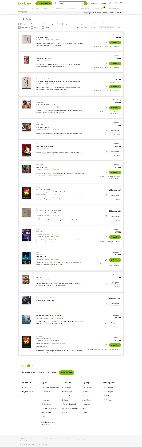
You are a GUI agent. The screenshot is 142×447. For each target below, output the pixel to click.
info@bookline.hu (27, 392)
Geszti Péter (48, 79)
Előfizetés (119, 13)
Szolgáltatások (87, 388)
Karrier (43, 396)
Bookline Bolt (26, 396)
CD (37, 35)
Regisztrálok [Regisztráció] (94, 3)
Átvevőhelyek (87, 400)
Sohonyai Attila (56, 211)
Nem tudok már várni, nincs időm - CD (48, 213)
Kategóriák (24, 13)
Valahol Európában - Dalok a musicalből (49, 316)
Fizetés (85, 392)
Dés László (39, 79)
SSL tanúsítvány (24, 441)
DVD (37, 56)
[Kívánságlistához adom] (106, 43)
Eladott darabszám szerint (106, 28)
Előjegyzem (115, 131)
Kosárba (115, 43)
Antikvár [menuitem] (72, 9)
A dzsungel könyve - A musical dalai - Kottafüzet (52, 192)
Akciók (111, 13)
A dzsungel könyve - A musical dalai (47, 341)
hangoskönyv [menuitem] (59, 9)
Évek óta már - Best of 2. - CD (45, 105)
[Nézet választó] (119, 28)
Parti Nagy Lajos (41, 298)
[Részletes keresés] (55, 3)
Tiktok (107, 396)
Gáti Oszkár (40, 211)
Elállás (84, 412)
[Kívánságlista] (110, 3)
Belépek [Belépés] (103, 3)
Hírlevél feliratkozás (69, 404)
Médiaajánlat (46, 404)
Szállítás (85, 396)
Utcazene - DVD (41, 257)
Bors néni (39, 278)
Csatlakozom (66, 373)
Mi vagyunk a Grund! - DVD (44, 234)
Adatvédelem (46, 412)
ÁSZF (43, 417)
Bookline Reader (68, 396)
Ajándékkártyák (67, 392)
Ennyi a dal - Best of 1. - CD (44, 128)
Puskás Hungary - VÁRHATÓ (45, 147)
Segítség (87, 13)
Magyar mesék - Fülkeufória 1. (46, 301)
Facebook (108, 388)
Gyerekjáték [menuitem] (99, 8)
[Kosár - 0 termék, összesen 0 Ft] (119, 3)
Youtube (107, 400)
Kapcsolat (86, 404)
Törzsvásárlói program (100, 13)
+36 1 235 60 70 (26, 388)
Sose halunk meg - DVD (43, 59)
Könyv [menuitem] (23, 9)
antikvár (39, 336)
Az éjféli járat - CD (42, 168)
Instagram (108, 392)
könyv (38, 77)
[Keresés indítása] (86, 3)
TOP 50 (64, 412)
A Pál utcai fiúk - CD (42, 38)
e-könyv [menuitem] (46, 9)
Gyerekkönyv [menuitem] (34, 9)
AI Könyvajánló (43, 3)
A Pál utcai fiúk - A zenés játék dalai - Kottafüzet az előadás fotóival (58, 82)
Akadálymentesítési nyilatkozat (48, 423)
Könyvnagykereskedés (49, 408)
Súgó (84, 408)
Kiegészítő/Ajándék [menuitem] (114, 9)
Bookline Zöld (46, 392)
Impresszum (45, 400)
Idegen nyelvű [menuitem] (84, 9)
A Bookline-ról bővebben (50, 388)
